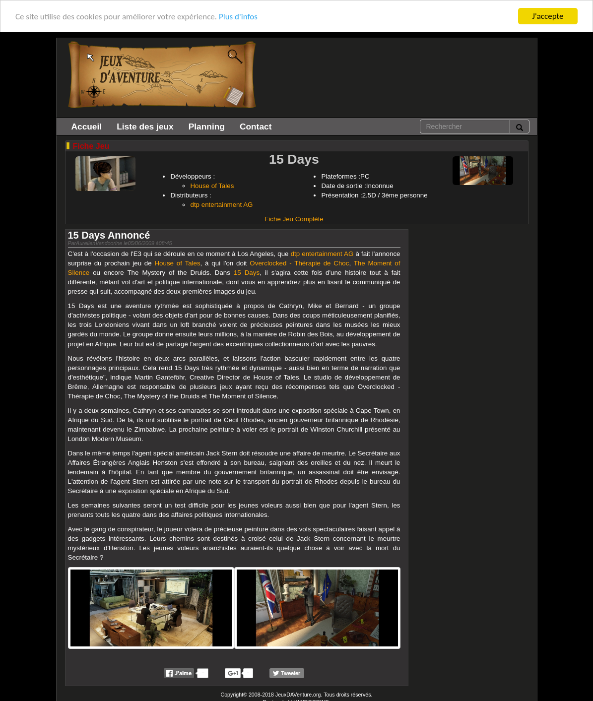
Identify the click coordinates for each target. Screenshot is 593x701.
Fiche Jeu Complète (294, 219)
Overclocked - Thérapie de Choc (299, 263)
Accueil (86, 126)
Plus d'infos (238, 16)
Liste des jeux (145, 126)
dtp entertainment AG (221, 204)
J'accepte (548, 16)
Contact (256, 126)
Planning (207, 126)
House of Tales (212, 186)
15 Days (247, 272)
